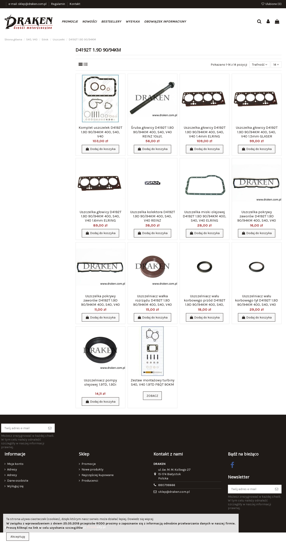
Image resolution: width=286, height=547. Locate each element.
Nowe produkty (92, 469)
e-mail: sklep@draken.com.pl (27, 4)
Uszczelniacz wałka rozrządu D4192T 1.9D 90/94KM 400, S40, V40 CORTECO (152, 302)
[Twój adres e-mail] (23, 428)
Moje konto (15, 464)
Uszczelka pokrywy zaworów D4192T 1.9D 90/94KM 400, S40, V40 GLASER (100, 302)
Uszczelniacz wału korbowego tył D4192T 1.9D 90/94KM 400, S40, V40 (256, 300)
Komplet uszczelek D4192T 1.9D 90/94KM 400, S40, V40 (100, 131)
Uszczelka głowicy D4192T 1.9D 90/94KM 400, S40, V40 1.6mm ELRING (100, 216)
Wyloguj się (15, 486)
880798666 (166, 485)
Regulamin (58, 4)
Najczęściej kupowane (98, 475)
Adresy (12, 469)
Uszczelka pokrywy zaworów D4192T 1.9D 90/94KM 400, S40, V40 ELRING (256, 218)
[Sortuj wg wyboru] (259, 64)
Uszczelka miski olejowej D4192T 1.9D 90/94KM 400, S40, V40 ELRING (204, 216)
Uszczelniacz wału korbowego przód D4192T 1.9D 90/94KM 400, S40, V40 (204, 302)
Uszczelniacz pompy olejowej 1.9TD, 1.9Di (100, 382)
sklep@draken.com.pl (174, 492)
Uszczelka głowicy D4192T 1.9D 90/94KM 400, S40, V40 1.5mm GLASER (257, 131)
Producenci (90, 481)
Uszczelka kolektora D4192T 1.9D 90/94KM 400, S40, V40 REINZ (152, 216)
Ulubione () (271, 4)
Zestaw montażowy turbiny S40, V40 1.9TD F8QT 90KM (152, 382)
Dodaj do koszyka (100, 149)
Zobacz (152, 396)
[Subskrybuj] (50, 428)
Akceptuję (18, 537)
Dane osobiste (17, 481)
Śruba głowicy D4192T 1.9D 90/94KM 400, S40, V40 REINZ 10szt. (152, 131)
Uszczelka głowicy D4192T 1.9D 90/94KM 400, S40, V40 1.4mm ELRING (204, 131)
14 (276, 65)
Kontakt (75, 4)
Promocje (89, 464)
